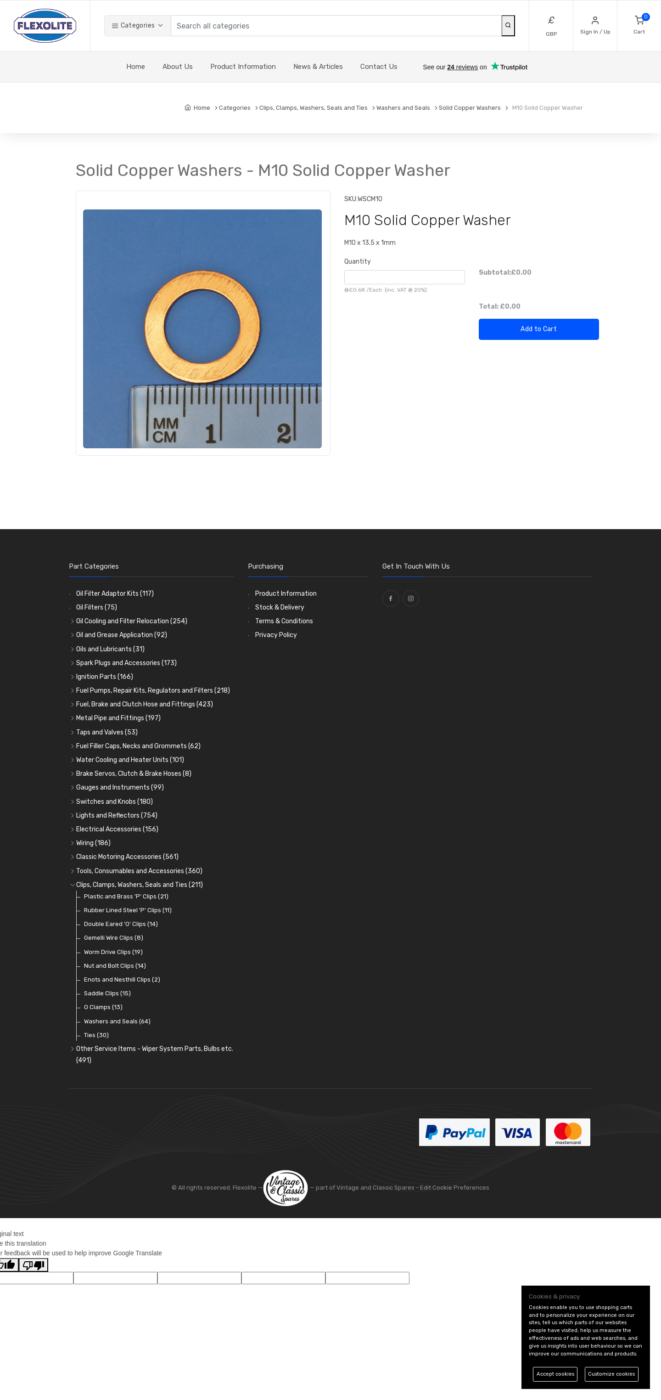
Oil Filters (96, 607)
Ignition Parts (104, 677)
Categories (133, 25)
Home (135, 66)
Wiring (93, 843)
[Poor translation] (33, 1265)
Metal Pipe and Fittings (118, 718)
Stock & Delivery (279, 607)
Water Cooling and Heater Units (130, 760)
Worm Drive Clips (113, 951)
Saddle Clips (107, 993)
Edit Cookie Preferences (454, 1187)
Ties (96, 1035)
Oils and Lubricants (110, 649)
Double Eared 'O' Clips (121, 923)
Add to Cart (539, 329)
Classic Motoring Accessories (127, 857)
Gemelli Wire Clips (113, 937)
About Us (177, 66)
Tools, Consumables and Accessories (139, 871)
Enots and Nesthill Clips (122, 979)
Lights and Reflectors (116, 815)
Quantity (357, 261)
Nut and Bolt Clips (115, 965)
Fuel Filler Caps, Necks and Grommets (138, 746)
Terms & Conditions (284, 621)
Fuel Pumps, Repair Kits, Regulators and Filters (153, 690)
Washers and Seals (117, 1021)
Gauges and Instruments (120, 787)
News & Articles (318, 66)
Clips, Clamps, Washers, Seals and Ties (139, 885)
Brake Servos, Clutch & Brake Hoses (133, 774)
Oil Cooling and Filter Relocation (131, 621)
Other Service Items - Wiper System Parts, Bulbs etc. (154, 1054)
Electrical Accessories (117, 829)
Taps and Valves (107, 732)
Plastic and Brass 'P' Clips (126, 896)
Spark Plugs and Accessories (126, 663)
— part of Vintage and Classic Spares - (341, 1187)
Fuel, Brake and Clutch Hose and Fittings (144, 704)
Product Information (243, 66)
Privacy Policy (276, 635)
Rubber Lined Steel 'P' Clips (128, 910)
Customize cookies (611, 1374)
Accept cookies (555, 1374)
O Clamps (103, 1007)
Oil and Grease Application (121, 635)
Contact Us (379, 66)
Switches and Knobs (114, 802)
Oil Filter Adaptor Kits (115, 594)
